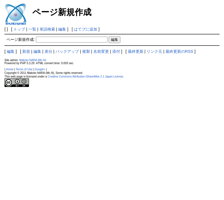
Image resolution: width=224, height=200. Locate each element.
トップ (19, 29)
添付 (116, 51)
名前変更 (101, 51)
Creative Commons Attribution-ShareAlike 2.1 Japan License (85, 76)
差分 (48, 51)
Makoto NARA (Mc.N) (32, 60)
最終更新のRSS (179, 51)
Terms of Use (24, 69)
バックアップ (67, 51)
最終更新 (135, 51)
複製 (86, 51)
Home (10, 69)
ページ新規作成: (20, 39)
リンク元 (154, 51)
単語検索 (47, 29)
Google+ (40, 69)
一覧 (32, 29)
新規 (26, 51)
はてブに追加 (85, 29)
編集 (62, 29)
